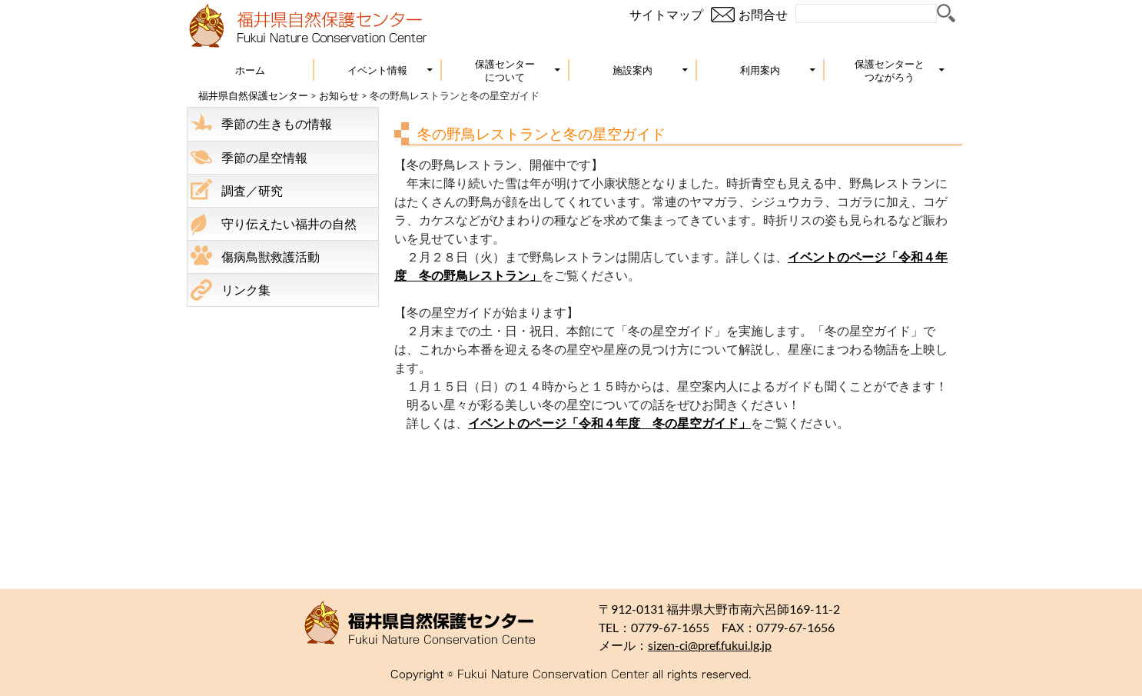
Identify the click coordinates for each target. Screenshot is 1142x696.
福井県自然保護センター (253, 95)
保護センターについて (505, 70)
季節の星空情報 (264, 157)
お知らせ (339, 95)
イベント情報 (377, 70)
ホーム (250, 70)
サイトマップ (666, 14)
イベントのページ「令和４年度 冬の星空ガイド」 (609, 422)
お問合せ (763, 14)
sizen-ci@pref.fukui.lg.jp (710, 645)
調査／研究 (252, 190)
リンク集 (246, 289)
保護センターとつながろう (890, 70)
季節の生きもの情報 (276, 123)
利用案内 (760, 70)
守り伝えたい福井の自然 (289, 223)
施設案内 (632, 70)
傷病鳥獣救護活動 (270, 256)
